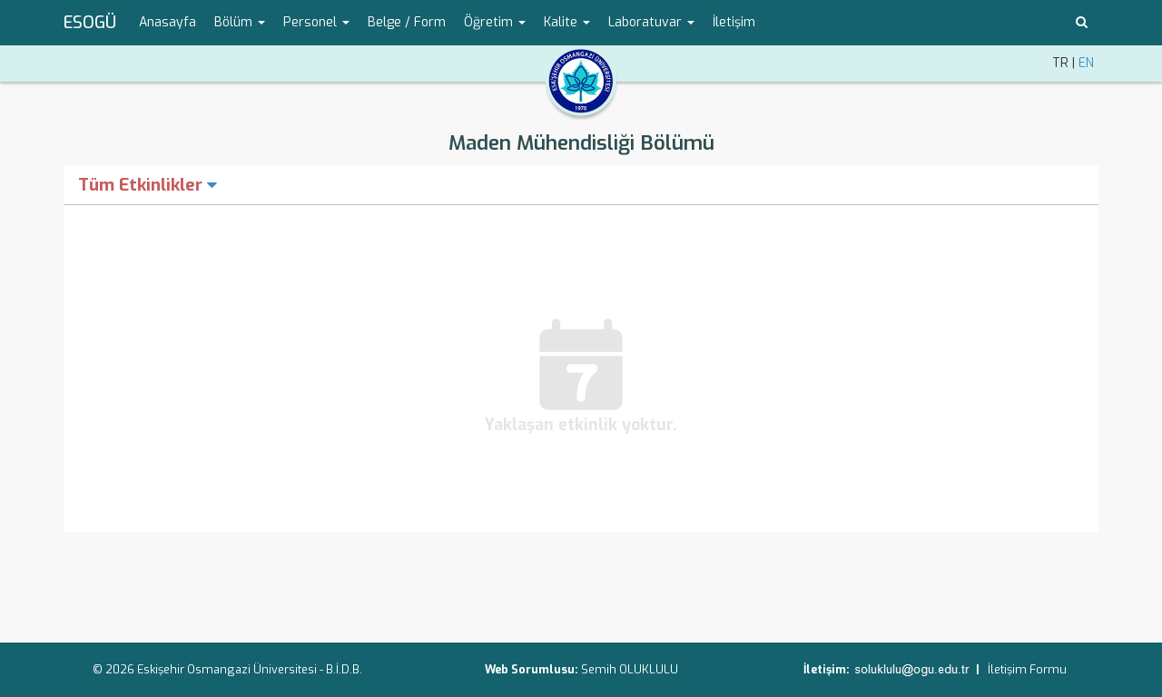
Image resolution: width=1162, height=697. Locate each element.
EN (1086, 63)
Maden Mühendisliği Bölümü (581, 143)
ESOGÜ (90, 23)
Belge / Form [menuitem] (407, 22)
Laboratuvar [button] (651, 22)
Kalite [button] (567, 22)
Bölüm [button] (239, 22)
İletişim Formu (1027, 669)
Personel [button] (316, 22)
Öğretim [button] (495, 22)
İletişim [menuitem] (734, 22)
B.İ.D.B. (344, 669)
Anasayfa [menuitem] (167, 22)
